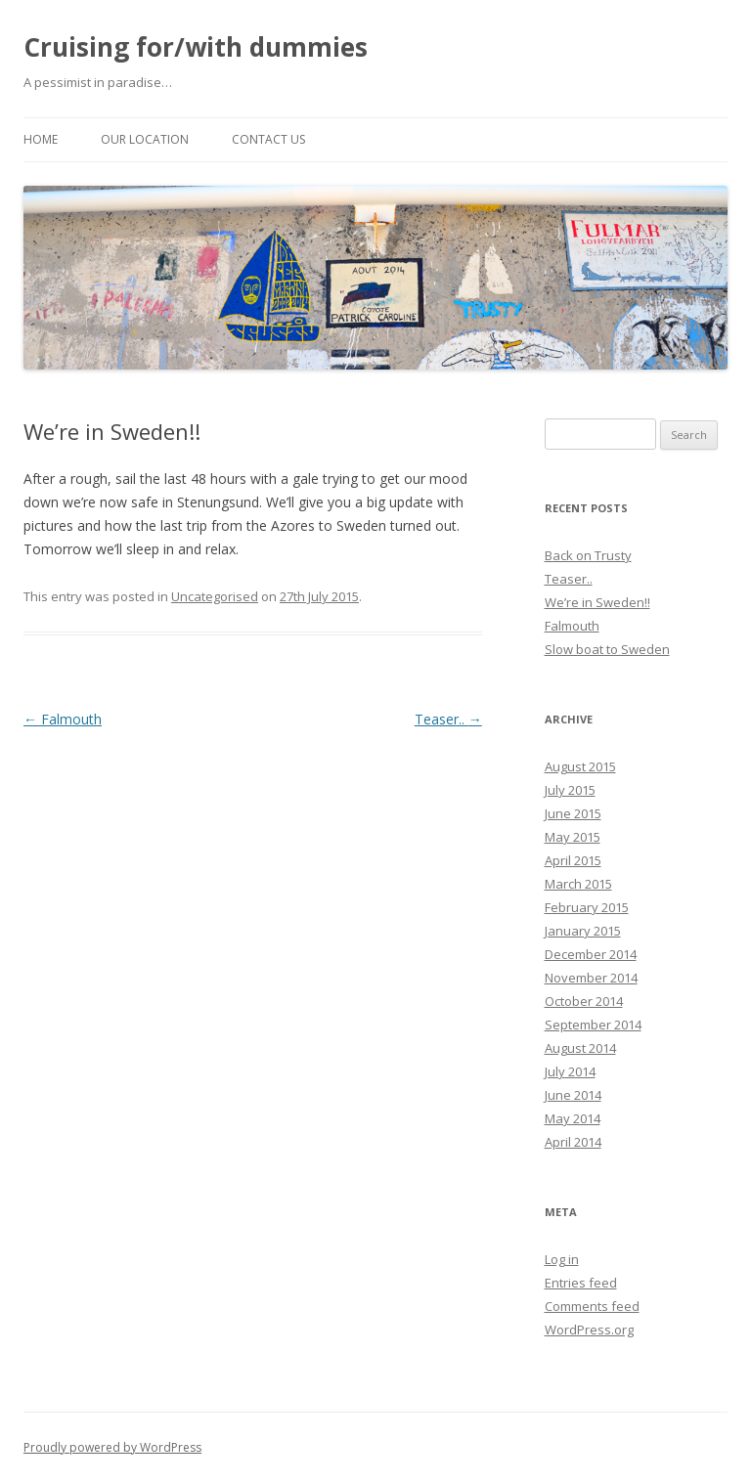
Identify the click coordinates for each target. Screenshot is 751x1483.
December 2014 (591, 954)
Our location (145, 139)
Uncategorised (214, 596)
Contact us (268, 139)
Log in (562, 1259)
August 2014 (580, 1048)
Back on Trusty (588, 555)
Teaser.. (448, 719)
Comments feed (592, 1306)
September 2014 (593, 1024)
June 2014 (573, 1095)
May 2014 (572, 1118)
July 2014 (570, 1071)
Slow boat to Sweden (607, 649)
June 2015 (573, 813)
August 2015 (580, 766)
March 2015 (578, 884)
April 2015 (573, 860)
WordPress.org (589, 1329)
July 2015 (570, 790)
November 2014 (591, 977)
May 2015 (572, 837)
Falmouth (62, 719)
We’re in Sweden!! (597, 602)
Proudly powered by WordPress (112, 1447)
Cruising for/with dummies (195, 47)
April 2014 (573, 1142)
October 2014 (584, 1001)
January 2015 (583, 930)
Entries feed (581, 1282)
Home (40, 139)
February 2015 (587, 907)
